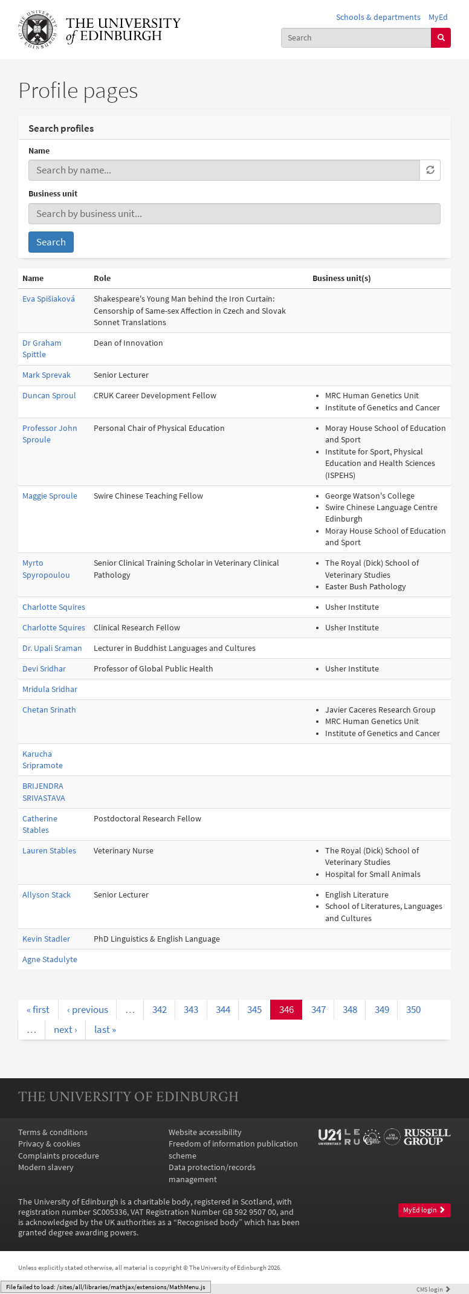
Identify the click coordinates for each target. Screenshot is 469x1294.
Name (39, 151)
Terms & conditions (53, 1132)
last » (105, 1029)
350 (413, 1009)
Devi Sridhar (44, 669)
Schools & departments (378, 17)
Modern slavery (46, 1167)
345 (254, 1009)
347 (318, 1009)
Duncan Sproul (49, 395)
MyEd (438, 17)
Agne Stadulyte (49, 959)
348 (350, 1009)
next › (65, 1029)
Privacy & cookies (49, 1144)
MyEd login (424, 1210)
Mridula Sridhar (49, 689)
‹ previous (87, 1009)
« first (38, 1009)
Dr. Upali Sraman (52, 648)
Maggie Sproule (49, 496)
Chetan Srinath (49, 710)
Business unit (52, 194)
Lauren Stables (49, 851)
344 (223, 1009)
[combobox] (356, 38)
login (433, 1289)
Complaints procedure (58, 1156)
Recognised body (208, 1222)
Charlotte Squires (53, 607)
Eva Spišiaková (48, 299)
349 (382, 1009)
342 (159, 1009)
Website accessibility (205, 1132)
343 (191, 1009)
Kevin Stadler (46, 939)
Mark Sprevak (46, 375)
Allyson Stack (46, 895)
